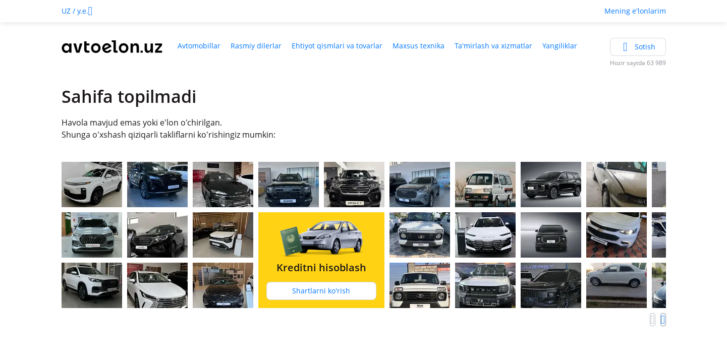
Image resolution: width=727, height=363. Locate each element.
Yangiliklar (559, 45)
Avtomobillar (199, 45)
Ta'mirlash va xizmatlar (493, 45)
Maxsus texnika (418, 45)
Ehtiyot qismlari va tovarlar (337, 45)
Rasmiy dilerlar (256, 45)
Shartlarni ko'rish (321, 290)
